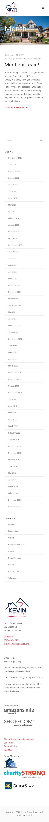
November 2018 (14, 453)
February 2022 (14, 279)
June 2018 (12, 466)
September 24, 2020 (14, 55)
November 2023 (14, 171)
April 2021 (12, 319)
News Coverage (14, 558)
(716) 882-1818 (11, 640)
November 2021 (14, 292)
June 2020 (12, 346)
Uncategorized (34, 58)
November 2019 (14, 379)
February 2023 (14, 218)
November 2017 (14, 507)
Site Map (8, 750)
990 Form (8, 743)
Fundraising (13, 531)
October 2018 (13, 460)
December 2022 (14, 232)
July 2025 (12, 165)
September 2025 (15, 158)
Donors (11, 524)
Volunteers (12, 578)
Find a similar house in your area (19, 739)
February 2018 (14, 493)
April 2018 (12, 480)
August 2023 (13, 185)
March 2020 (13, 366)
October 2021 (13, 299)
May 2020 (12, 352)
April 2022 (12, 272)
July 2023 (12, 191)
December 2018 (14, 446)
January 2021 (13, 332)
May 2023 (12, 205)
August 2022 (13, 252)
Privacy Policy (10, 746)
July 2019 (12, 399)
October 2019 (13, 386)
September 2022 (15, 245)
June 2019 (12, 406)
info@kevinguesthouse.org (16, 644)
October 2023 (13, 178)
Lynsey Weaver (14, 58)
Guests (11, 538)
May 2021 (12, 312)
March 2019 (13, 426)
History (11, 551)
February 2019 (14, 433)
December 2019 (14, 372)
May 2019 (12, 413)
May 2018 (12, 473)
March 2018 (13, 486)
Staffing (11, 565)
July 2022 (12, 258)
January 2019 (13, 440)
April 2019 (12, 419)
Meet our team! (22, 64)
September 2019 (15, 393)
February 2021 (14, 326)
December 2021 (14, 285)
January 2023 (13, 225)
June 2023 (12, 198)
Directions (8, 637)
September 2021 (15, 305)
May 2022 (12, 265)
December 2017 (14, 500)
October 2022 (13, 238)
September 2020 (15, 339)
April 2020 (12, 359)
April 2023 (12, 212)
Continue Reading (16, 107)
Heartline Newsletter (16, 544)
